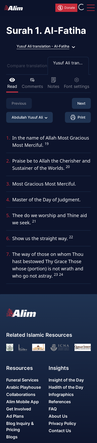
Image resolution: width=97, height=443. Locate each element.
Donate (66, 8)
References (60, 401)
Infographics (61, 394)
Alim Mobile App (22, 401)
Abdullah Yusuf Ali (29, 117)
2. (8, 161)
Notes (53, 83)
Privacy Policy (62, 423)
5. (8, 215)
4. (8, 199)
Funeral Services (22, 380)
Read (12, 83)
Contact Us (60, 430)
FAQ (53, 408)
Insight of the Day (66, 380)
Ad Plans (15, 416)
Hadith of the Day (66, 387)
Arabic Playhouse (23, 387)
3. (8, 184)
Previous (19, 103)
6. (8, 238)
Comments (32, 83)
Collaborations (20, 394)
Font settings (76, 83)
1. (8, 138)
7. (8, 254)
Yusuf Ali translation (71, 62)
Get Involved (18, 408)
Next (81, 103)
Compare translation (27, 65)
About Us (58, 416)
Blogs (12, 436)
